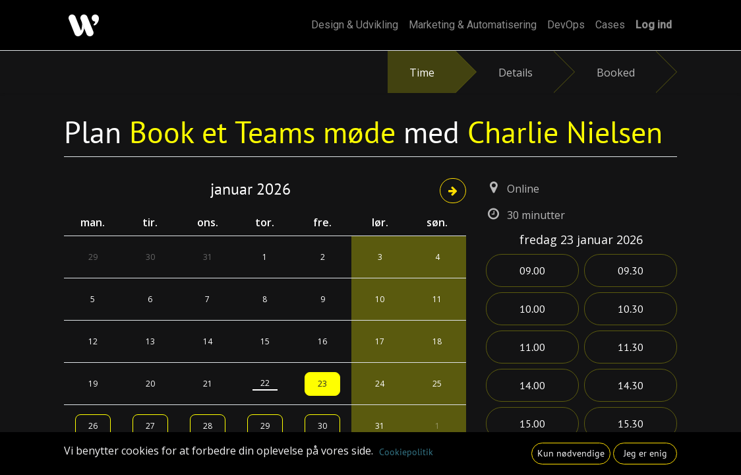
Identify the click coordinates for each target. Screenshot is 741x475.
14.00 (532, 385)
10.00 (532, 308)
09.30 (630, 270)
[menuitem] (354, 25)
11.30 (630, 347)
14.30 (630, 385)
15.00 (532, 423)
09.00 (532, 270)
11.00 (532, 347)
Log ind (654, 24)
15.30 (630, 423)
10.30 (630, 308)
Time (421, 72)
